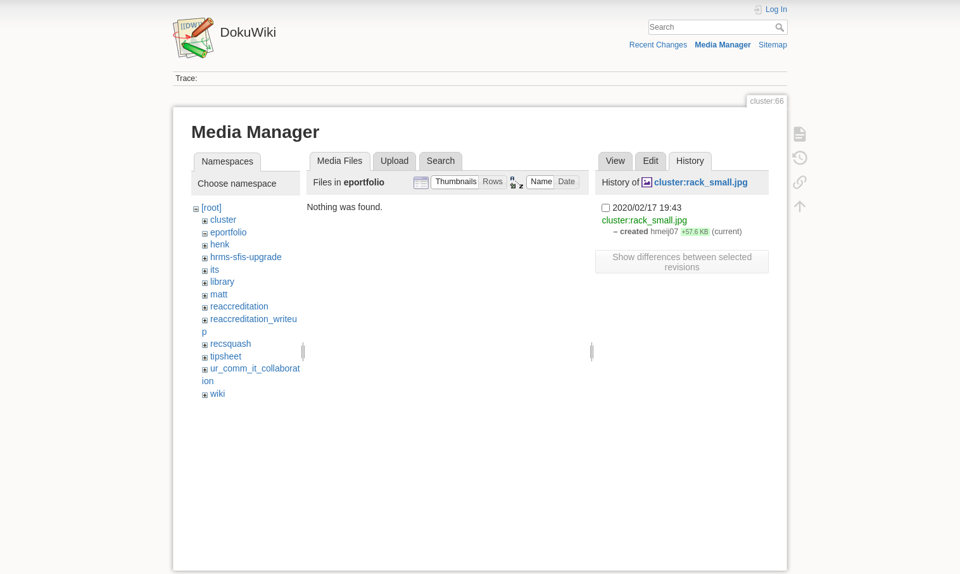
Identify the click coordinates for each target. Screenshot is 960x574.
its (214, 270)
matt (218, 294)
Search (781, 27)
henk (219, 244)
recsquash (230, 344)
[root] (211, 208)
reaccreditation (239, 306)
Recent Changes (658, 45)
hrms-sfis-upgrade (246, 257)
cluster (223, 220)
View (615, 161)
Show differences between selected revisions (682, 262)
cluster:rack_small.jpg (701, 182)
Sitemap (773, 45)
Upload (394, 161)
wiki (217, 394)
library (222, 282)
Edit (650, 161)
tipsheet (225, 356)
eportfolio (228, 232)
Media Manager (723, 45)
